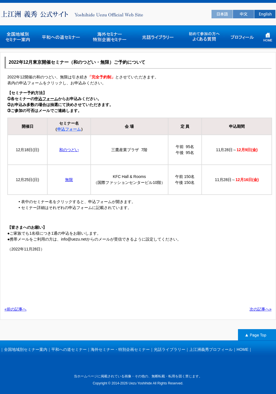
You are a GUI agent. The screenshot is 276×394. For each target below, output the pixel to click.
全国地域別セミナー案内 (25, 349)
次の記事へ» (260, 309)
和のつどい (69, 150)
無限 (69, 179)
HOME (242, 349)
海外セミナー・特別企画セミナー (120, 349)
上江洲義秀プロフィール (211, 349)
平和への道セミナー (69, 349)
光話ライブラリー (169, 349)
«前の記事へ (15, 309)
